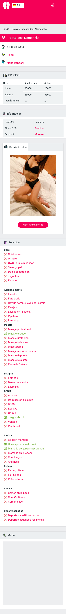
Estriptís (13, 378)
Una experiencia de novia (22, 444)
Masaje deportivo (18, 355)
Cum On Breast (17, 497)
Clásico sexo (15, 254)
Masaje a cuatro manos (22, 351)
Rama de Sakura (17, 364)
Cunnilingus (15, 457)
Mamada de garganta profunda (26, 448)
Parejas (12, 307)
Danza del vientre (18, 382)
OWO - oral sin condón (21, 263)
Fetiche (12, 280)
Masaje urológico (18, 338)
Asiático (39, 128)
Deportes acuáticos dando (23, 515)
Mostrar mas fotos (33, 224)
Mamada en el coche (20, 453)
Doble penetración (18, 271)
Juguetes (13, 276)
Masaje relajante (18, 359)
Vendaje (13, 421)
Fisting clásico (16, 470)
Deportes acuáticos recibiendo (26, 519)
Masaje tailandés (18, 342)
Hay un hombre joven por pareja (26, 303)
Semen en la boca (18, 492)
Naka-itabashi (13, 62)
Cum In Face (15, 501)
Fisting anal (15, 474)
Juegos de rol (16, 417)
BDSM (11, 404)
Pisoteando (14, 426)
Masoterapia (15, 346)
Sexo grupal (15, 267)
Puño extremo (16, 479)
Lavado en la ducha (19, 311)
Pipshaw (13, 316)
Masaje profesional (19, 329)
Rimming (13, 320)
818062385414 (15, 47)
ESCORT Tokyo (11, 29)
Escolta (12, 294)
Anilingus (13, 461)
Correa (12, 413)
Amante (12, 395)
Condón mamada (18, 439)
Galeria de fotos (15, 146)
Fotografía (14, 298)
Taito (8, 55)
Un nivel (12, 258)
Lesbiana (13, 386)
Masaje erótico (17, 333)
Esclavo (12, 408)
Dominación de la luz (20, 399)
